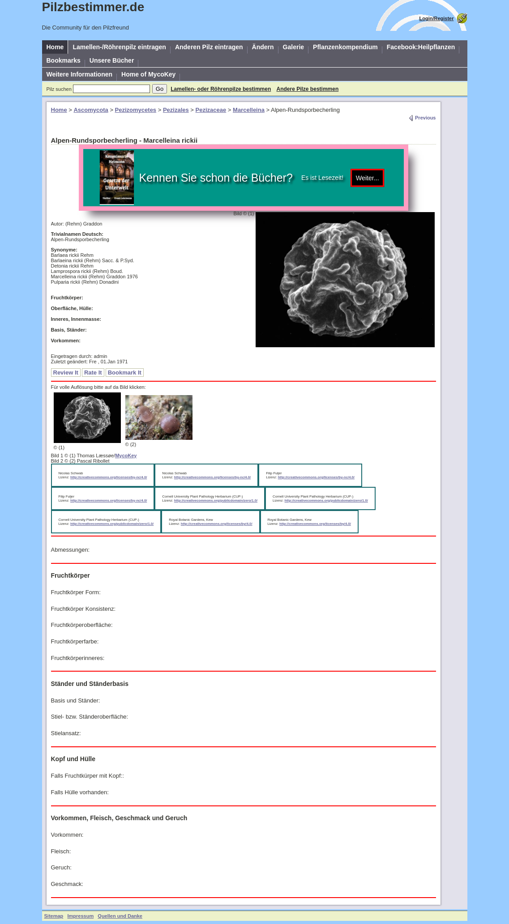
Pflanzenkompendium (345, 47)
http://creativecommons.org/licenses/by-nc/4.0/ (108, 477)
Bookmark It (124, 372)
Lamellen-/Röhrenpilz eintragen (119, 47)
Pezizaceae (211, 109)
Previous (422, 117)
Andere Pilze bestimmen (308, 89)
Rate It (93, 372)
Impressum (80, 916)
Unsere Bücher (112, 60)
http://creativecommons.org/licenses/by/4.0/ (216, 524)
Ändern (263, 47)
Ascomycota (90, 109)
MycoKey (126, 455)
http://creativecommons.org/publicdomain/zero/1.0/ (215, 500)
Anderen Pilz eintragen (209, 47)
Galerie (293, 47)
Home (55, 47)
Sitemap (54, 916)
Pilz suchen (59, 89)
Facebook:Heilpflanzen (421, 47)
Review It (65, 372)
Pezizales (176, 109)
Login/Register (436, 18)
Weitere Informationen (80, 74)
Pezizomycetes (136, 109)
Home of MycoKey (148, 74)
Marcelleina (249, 109)
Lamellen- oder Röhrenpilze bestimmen (221, 89)
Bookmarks (64, 60)
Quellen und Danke (120, 916)
